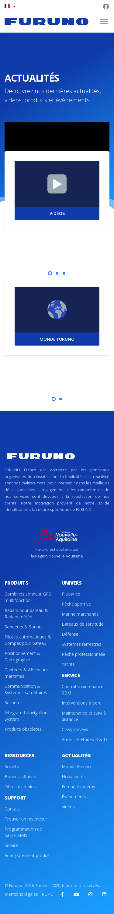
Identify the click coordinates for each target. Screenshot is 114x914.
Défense (70, 634)
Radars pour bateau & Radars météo (26, 613)
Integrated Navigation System (26, 716)
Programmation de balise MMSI (23, 832)
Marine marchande (80, 614)
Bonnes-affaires (20, 776)
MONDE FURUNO (57, 339)
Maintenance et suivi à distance (84, 716)
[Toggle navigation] (104, 22)
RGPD (48, 894)
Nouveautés (74, 776)
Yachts (68, 664)
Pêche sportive (76, 604)
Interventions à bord (82, 703)
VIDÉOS (57, 213)
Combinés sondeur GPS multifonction (28, 597)
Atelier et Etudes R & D (84, 739)
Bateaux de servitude (82, 624)
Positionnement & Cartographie (22, 656)
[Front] (46, 21)
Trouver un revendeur (26, 819)
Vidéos (68, 807)
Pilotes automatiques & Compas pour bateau (28, 640)
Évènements (74, 797)
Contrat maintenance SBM (82, 690)
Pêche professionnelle (83, 654)
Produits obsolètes (23, 729)
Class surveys (75, 729)
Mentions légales (21, 894)
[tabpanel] (57, 203)
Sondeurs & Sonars (24, 627)
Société (12, 766)
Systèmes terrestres (81, 644)
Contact (12, 809)
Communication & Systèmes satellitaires (26, 689)
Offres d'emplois (21, 786)
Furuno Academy (78, 786)
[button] (10, 6)
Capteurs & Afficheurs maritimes (26, 673)
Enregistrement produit (27, 855)
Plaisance (71, 594)
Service (12, 845)
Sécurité (12, 702)
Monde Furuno (76, 766)
